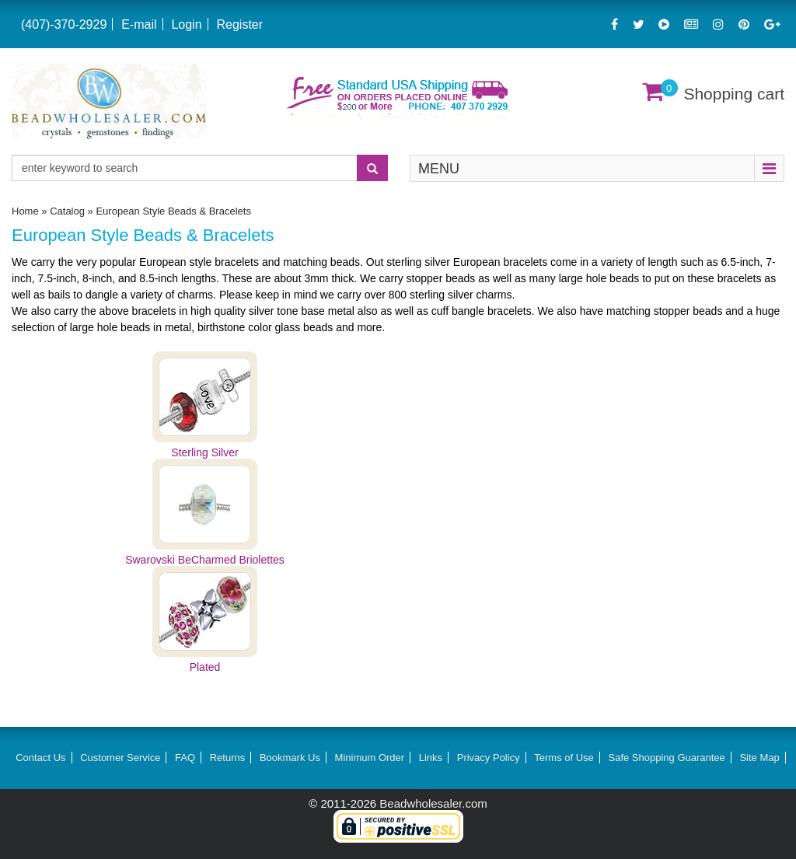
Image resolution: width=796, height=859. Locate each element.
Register (239, 24)
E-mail (138, 24)
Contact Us (40, 757)
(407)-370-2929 (63, 24)
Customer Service (120, 757)
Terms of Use (564, 757)
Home (25, 211)
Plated (205, 667)
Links (430, 757)
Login (186, 24)
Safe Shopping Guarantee (666, 757)
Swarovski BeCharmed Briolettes (205, 559)
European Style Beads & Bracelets (173, 211)
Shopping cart (733, 94)
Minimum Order (370, 757)
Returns (228, 757)
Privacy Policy (488, 757)
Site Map (759, 757)
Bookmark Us (290, 757)
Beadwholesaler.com (433, 803)
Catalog (67, 211)
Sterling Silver (204, 452)
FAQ (185, 757)
